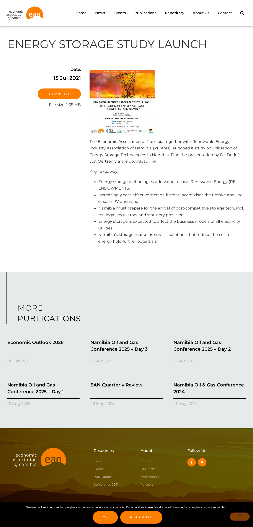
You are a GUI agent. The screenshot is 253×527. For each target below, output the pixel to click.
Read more (141, 517)
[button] (242, 12)
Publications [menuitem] (145, 13)
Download (59, 94)
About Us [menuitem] (201, 13)
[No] (240, 516)
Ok (105, 517)
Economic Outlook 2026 (35, 342)
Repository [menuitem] (174, 13)
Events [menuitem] (120, 13)
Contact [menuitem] (225, 13)
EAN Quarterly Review (116, 385)
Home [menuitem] (81, 13)
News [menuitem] (100, 13)
